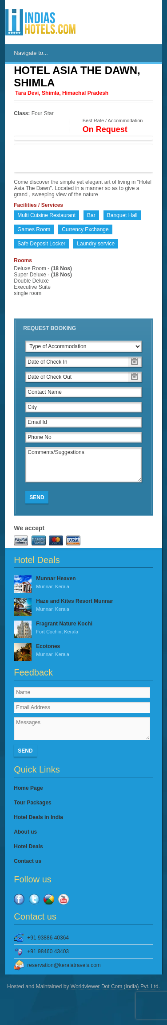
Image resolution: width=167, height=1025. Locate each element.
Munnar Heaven (83, 582)
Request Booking (49, 328)
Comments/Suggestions (83, 464)
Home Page (28, 788)
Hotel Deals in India (38, 817)
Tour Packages (32, 803)
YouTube (63, 899)
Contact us (27, 861)
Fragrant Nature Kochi (83, 628)
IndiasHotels (40, 22)
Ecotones (83, 650)
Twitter (34, 899)
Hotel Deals (28, 846)
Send (36, 497)
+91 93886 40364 (48, 938)
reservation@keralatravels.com (64, 965)
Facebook (19, 899)
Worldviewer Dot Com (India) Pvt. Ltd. (114, 986)
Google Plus (49, 899)
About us (25, 832)
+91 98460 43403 (48, 951)
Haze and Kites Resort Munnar (83, 605)
